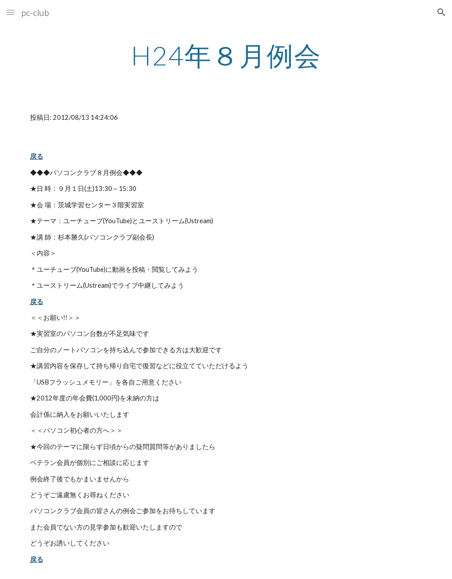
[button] (10, 12)
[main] (226, 55)
